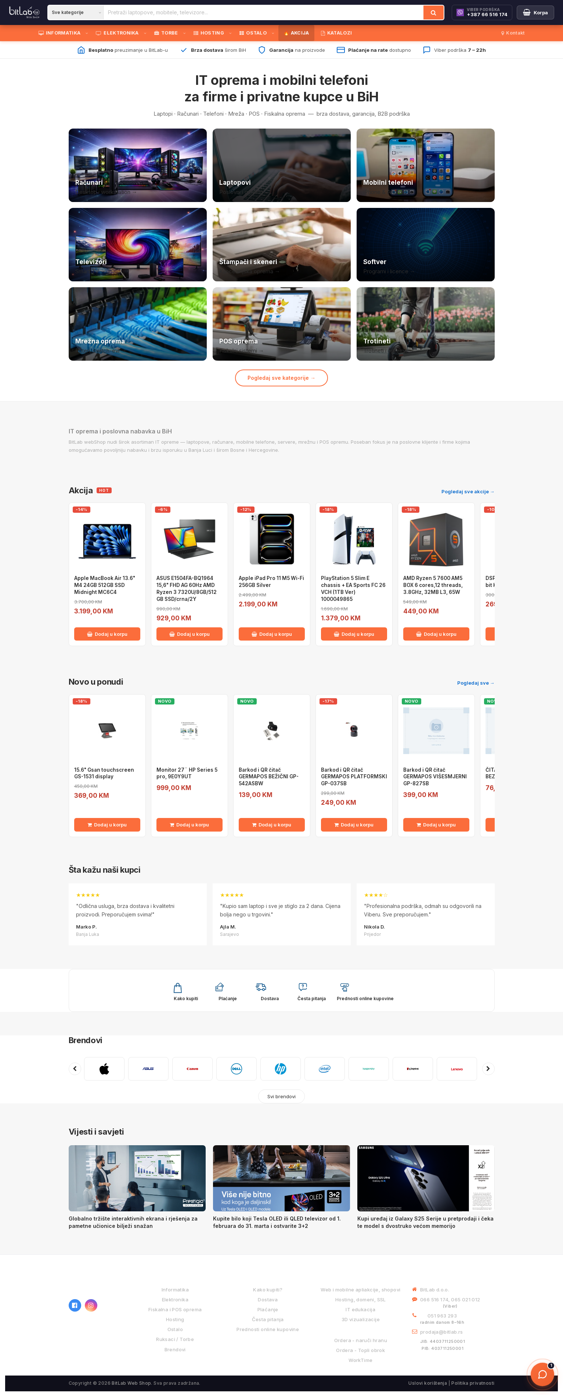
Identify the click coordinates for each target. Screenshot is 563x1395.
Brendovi (86, 1040)
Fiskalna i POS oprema (175, 1309)
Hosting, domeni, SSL (360, 1299)
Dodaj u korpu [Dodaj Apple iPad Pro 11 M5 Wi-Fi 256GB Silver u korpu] (272, 634)
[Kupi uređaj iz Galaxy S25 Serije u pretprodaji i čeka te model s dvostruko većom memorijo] (425, 1178)
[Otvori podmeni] (88, 33)
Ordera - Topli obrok (360, 1350)
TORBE (166, 33)
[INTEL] (324, 1069)
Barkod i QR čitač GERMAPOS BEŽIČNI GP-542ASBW (269, 777)
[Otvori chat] (542, 1374)
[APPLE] (104, 1069)
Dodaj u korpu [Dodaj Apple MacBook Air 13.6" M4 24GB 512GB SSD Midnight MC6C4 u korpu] (107, 634)
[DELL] (236, 1069)
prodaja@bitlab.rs (441, 1332)
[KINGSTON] (413, 1069)
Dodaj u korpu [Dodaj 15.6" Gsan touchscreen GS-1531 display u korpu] (107, 825)
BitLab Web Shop (131, 1383)
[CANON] (192, 1069)
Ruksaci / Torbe (175, 1339)
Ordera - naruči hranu (360, 1340)
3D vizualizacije (361, 1319)
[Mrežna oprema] (138, 324)
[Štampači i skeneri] (282, 244)
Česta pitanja (268, 1319)
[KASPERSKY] (369, 1069)
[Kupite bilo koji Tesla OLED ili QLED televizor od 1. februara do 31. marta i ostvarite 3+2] (281, 1178)
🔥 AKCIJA (296, 33)
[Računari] (138, 165)
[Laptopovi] (282, 165)
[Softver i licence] (426, 244)
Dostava (268, 1299)
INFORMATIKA (60, 33)
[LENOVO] (457, 1069)
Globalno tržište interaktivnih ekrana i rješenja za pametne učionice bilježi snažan (133, 1222)
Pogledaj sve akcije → (468, 491)
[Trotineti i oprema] (426, 324)
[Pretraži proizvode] (263, 12)
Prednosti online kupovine (268, 1329)
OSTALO (253, 33)
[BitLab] (24, 12)
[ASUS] (148, 1069)
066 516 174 (434, 1299)
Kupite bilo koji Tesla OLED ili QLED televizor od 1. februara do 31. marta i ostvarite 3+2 (277, 1222)
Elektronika (175, 1299)
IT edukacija (360, 1309)
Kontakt (512, 33)
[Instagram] (91, 1305)
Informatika (175, 1290)
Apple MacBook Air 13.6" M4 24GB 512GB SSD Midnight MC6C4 (104, 585)
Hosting (175, 1319)
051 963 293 (442, 1316)
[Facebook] (75, 1305)
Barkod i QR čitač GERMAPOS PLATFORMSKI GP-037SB (354, 777)
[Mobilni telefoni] (426, 165)
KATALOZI (336, 33)
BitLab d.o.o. (434, 1290)
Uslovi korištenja (427, 1383)
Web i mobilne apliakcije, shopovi (360, 1290)
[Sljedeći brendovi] (488, 1069)
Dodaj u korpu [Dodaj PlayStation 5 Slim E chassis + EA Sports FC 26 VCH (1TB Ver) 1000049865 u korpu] (354, 634)
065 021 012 (465, 1299)
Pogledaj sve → (476, 683)
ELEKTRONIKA (117, 33)
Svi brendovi (281, 1096)
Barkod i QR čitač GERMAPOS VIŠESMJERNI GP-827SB (435, 777)
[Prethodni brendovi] (75, 1069)
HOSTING (209, 33)
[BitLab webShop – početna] (96, 1284)
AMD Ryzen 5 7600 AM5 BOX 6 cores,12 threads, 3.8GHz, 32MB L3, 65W (433, 585)
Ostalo (175, 1329)
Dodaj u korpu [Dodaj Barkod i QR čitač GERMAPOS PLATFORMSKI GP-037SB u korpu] (353, 825)
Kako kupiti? (267, 1290)
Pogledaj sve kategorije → (281, 378)
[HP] (280, 1069)
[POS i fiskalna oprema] (282, 324)
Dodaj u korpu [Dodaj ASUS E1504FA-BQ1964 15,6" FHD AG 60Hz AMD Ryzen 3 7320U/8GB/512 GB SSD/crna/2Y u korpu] (189, 634)
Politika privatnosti (472, 1383)
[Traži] (433, 12)
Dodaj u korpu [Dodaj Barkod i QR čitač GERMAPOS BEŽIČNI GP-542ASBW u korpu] (271, 825)
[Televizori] (138, 244)
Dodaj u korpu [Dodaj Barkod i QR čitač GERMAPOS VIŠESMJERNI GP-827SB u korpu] (436, 825)
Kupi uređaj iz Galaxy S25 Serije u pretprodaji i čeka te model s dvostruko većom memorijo (425, 1222)
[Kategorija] (75, 12)
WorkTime (360, 1360)
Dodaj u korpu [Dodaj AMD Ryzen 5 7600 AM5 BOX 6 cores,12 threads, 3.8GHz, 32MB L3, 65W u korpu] (436, 634)
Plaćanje (267, 1309)
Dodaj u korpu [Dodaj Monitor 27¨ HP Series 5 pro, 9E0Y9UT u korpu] (189, 825)
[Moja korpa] (535, 12)
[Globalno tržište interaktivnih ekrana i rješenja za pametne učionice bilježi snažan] (137, 1178)
